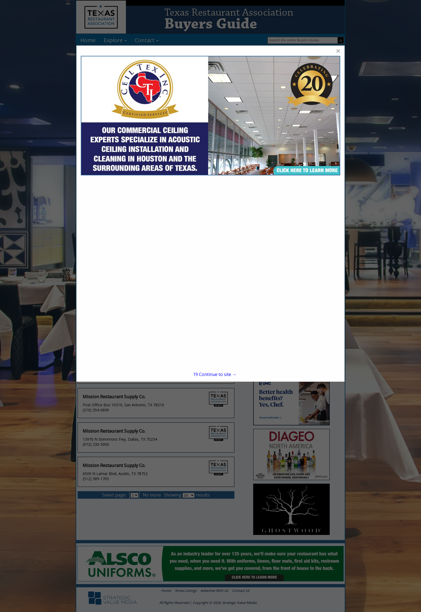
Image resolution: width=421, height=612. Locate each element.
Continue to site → (215, 374)
